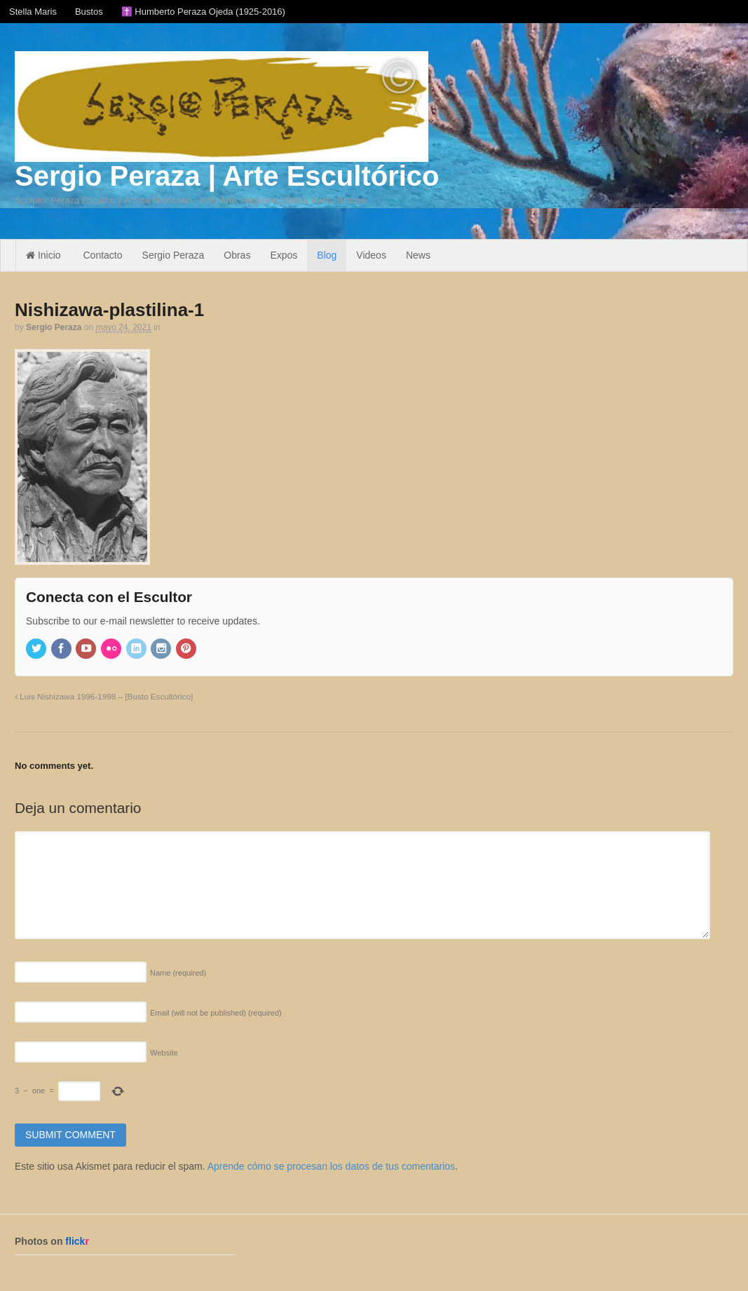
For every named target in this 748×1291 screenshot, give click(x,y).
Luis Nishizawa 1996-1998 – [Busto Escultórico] (104, 696)
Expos (283, 255)
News (418, 255)
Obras (237, 255)
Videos (371, 255)
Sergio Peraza (173, 255)
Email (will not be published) (216, 1013)
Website (164, 1052)
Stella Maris (33, 11)
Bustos (89, 11)
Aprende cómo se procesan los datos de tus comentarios (331, 1166)
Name (178, 973)
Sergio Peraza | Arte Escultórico (227, 175)
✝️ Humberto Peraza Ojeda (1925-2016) (203, 11)
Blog (326, 255)
